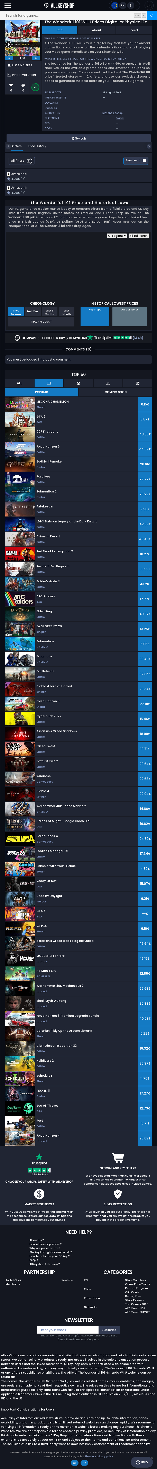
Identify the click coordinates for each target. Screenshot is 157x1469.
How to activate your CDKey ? (49, 1257)
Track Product (41, 322)
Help (142, 1462)
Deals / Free (133, 1297)
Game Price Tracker (138, 1285)
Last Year (33, 312)
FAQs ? (34, 1261)
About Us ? (36, 1241)
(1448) (115, 339)
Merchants (13, 1285)
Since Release (16, 313)
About (96, 30)
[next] (36, 58)
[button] (149, 5)
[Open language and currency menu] (124, 5)
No (84, 1462)
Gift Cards (132, 1293)
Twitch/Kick (13, 1281)
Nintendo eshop (112, 113)
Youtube (67, 1281)
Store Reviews (134, 1301)
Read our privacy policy (99, 1456)
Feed (134, 30)
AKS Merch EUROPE (137, 1313)
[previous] (9, 58)
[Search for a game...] (78, 15)
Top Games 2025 (136, 1305)
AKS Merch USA (135, 1309)
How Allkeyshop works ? (45, 1245)
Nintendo (90, 1308)
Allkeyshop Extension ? (44, 1265)
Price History (34, 146)
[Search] (152, 15)
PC (86, 1281)
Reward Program (136, 1289)
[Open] (7, 5)
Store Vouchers (135, 1281)
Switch (120, 118)
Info (60, 30)
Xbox (87, 1290)
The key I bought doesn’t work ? (50, 1253)
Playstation (92, 1299)
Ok (74, 1462)
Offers (14, 146)
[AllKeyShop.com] (59, 5)
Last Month (67, 313)
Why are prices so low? (44, 1249)
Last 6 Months (50, 313)
